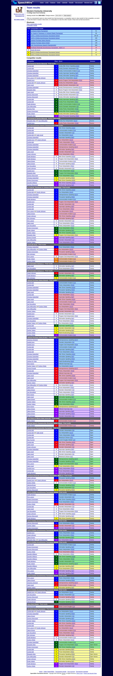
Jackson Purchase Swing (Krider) (40, 43)
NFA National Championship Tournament (39, 428)
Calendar (64, 2)
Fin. (56, 259)
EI (71, 363)
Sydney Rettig (43, 249)
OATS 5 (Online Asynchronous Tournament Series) (45, 52)
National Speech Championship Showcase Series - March (44, 423)
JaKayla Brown (31, 485)
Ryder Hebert (31, 113)
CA (79, 71)
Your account (79, 2)
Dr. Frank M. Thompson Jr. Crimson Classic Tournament (47, 33)
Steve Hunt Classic (33, 604)
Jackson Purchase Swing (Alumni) (40, 40)
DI (77, 68)
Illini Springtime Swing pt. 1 (35, 263)
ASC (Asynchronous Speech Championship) (43, 45)
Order (58, 2)
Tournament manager (82, 671)
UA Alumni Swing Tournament (39, 31)
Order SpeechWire (49, 671)
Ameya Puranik (31, 237)
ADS (77, 66)
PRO (76, 101)
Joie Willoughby (31, 106)
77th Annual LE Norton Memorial (37, 63)
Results (71, 2)
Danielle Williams (32, 182)
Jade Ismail (30, 85)
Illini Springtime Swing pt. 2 (35, 271)
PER (77, 116)
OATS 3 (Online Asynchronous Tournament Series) (45, 55)
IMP (77, 73)
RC (71, 437)
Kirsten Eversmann (32, 111)
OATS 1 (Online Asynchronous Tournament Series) (45, 35)
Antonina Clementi (32, 340)
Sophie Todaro (31, 232)
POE (76, 109)
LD (74, 440)
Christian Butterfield (32, 71)
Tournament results (60, 671)
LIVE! (46, 2)
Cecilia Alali (30, 66)
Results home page (19, 14)
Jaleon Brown (31, 161)
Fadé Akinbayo (31, 104)
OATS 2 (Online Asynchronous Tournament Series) (42, 521)
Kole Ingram (30, 363)
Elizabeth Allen (31, 90)
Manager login (88, 2)
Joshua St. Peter (32, 361)
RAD (72, 332)
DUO (75, 78)
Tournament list (19, 16)
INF (77, 75)
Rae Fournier (31, 440)
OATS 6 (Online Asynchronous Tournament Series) (42, 590)
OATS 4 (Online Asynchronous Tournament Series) (45, 38)
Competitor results (32, 25)
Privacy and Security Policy (90, 673)
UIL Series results (19, 19)
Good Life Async (35, 50)
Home (41, 2)
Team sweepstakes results (34, 24)
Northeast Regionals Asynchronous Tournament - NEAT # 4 (48, 47)
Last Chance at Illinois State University (39, 418)
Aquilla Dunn (30, 80)
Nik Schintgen (31, 218)
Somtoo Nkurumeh (32, 94)
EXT (80, 87)
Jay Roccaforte (31, 166)
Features (52, 2)
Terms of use (79, 673)
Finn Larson (30, 78)
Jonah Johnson (41, 78)
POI (81, 80)
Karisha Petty (31, 109)
